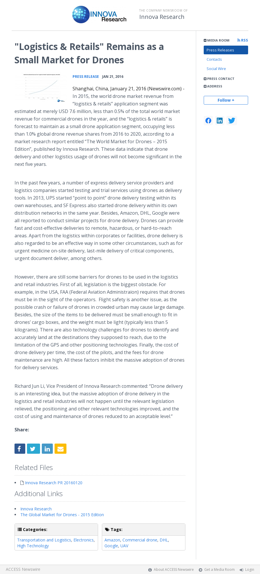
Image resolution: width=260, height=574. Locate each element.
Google (111, 545)
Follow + (226, 100)
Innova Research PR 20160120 (53, 482)
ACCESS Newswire (23, 569)
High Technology (33, 545)
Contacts (214, 59)
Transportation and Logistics (44, 540)
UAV (124, 545)
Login (249, 569)
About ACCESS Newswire (174, 569)
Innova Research (162, 17)
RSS (242, 40)
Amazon (112, 540)
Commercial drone (139, 540)
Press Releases (220, 50)
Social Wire (216, 68)
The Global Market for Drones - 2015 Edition (62, 514)
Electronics (83, 540)
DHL (164, 540)
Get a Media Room (219, 569)
